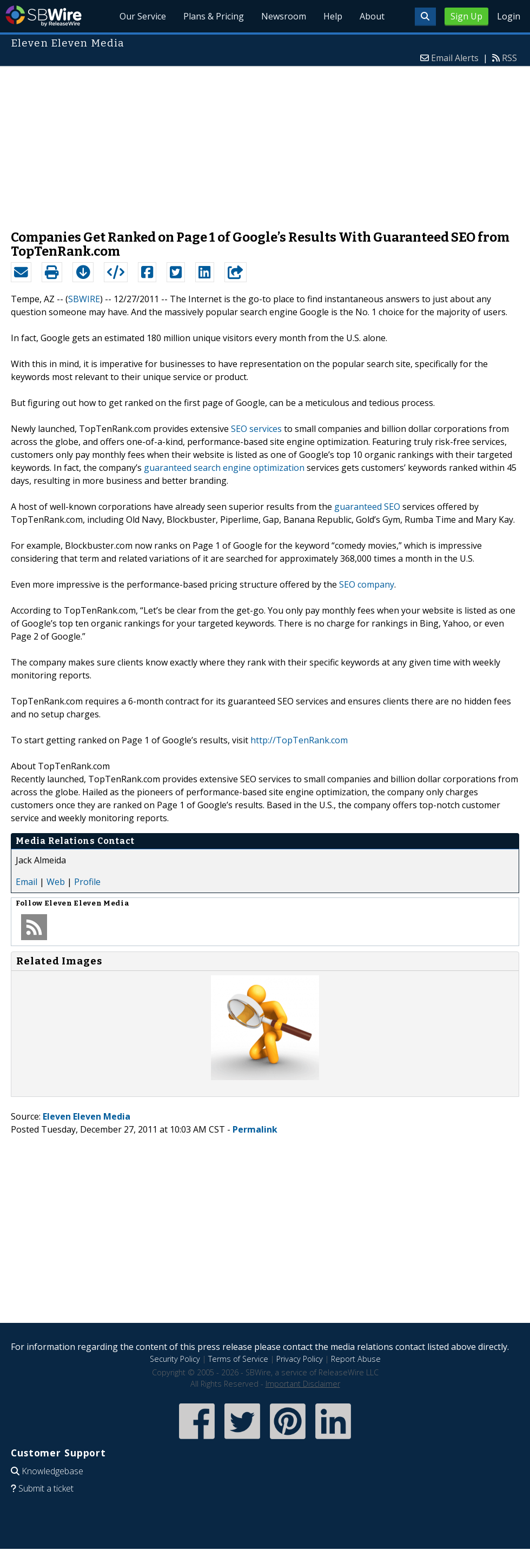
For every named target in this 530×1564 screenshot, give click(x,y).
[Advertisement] (265, 142)
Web (56, 882)
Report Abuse (356, 1359)
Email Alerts (455, 58)
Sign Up (466, 16)
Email (26, 882)
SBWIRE (84, 299)
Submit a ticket (46, 1488)
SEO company (366, 584)
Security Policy (175, 1359)
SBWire (43, 15)
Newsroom (283, 16)
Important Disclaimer (303, 1384)
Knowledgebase (52, 1471)
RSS (509, 58)
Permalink (255, 1129)
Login (508, 16)
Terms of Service (238, 1359)
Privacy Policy (299, 1359)
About (372, 16)
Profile (87, 882)
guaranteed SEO (367, 507)
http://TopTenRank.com (299, 740)
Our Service (143, 16)
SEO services (256, 429)
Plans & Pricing (213, 16)
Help (332, 16)
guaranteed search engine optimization (224, 468)
